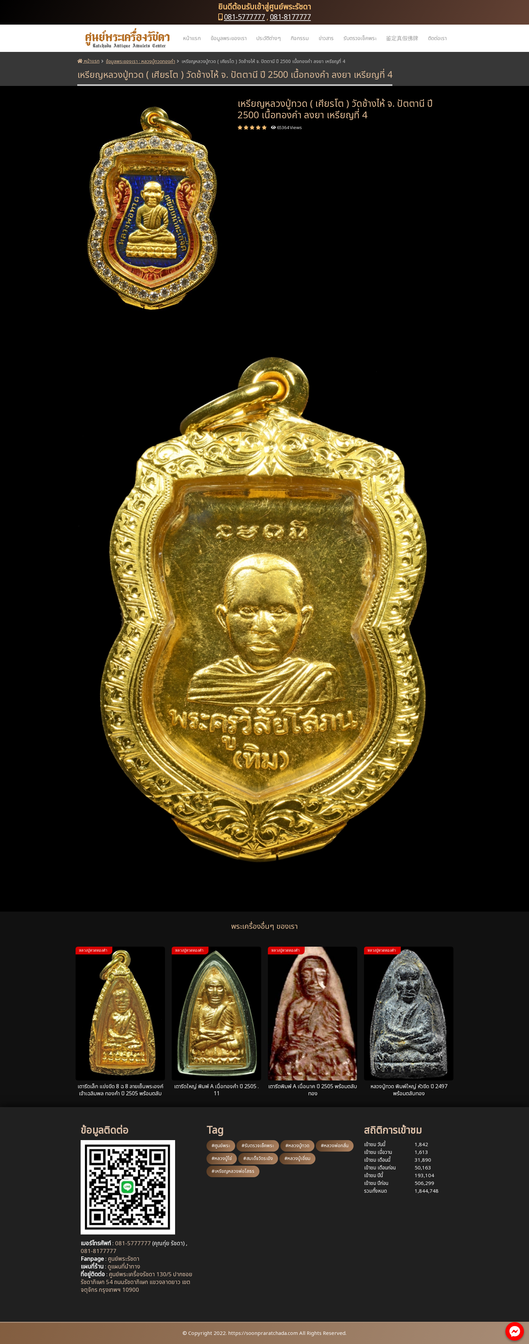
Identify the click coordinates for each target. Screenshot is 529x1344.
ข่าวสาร (326, 38)
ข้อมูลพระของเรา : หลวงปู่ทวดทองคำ (140, 61)
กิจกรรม (299, 38)
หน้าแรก (192, 38)
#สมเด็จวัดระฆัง (258, 1158)
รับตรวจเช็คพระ (360, 38)
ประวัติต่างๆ (268, 38)
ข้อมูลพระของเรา (229, 38)
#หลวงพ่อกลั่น (335, 1145)
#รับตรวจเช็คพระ (258, 1145)
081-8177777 (290, 17)
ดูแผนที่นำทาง (124, 1266)
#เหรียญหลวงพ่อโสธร (233, 1171)
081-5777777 (244, 17)
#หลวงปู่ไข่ (222, 1158)
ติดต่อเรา (437, 38)
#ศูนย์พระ (221, 1145)
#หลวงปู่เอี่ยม (297, 1158)
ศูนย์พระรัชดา (123, 1259)
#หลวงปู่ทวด (297, 1145)
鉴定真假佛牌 (402, 38)
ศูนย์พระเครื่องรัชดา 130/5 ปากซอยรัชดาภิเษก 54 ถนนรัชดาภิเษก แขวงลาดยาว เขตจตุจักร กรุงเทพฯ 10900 (136, 1282)
